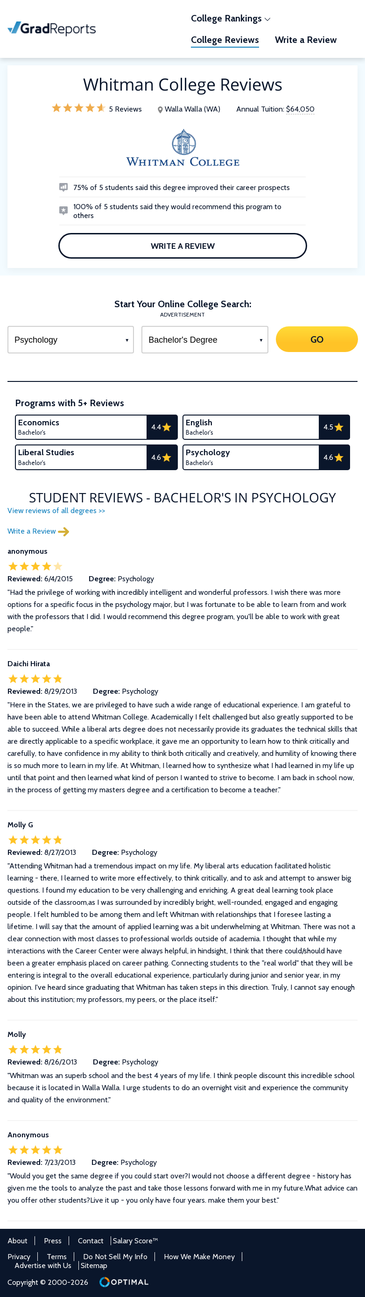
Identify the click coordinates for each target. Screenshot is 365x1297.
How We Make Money (199, 1256)
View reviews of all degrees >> (56, 510)
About (17, 1240)
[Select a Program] (70, 339)
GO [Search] (316, 339)
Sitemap (94, 1265)
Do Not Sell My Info (115, 1256)
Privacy (18, 1256)
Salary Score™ (135, 1240)
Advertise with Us (42, 1265)
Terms (57, 1256)
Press (53, 1240)
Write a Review (183, 245)
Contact (91, 1240)
